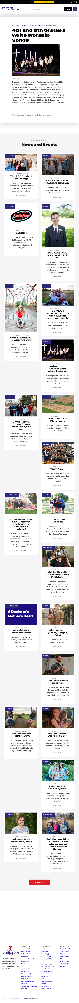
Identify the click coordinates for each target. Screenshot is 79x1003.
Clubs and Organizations (29, 986)
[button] (61, 2)
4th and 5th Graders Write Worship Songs (44, 25)
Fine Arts (24, 988)
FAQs (23, 964)
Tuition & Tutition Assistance (26, 955)
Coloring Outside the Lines (31, 998)
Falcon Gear (44, 976)
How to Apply (25, 951)
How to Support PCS (47, 966)
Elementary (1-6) (46, 954)
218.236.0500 (22, 2)
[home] (11, 9)
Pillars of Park (64, 959)
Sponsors (44, 986)
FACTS (30, 2)
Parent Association (47, 971)
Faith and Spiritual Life (28, 981)
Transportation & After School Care (28, 960)
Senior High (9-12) (46, 959)
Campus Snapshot (65, 949)
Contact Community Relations (47, 982)
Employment (64, 964)
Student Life (25, 971)
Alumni (43, 978)
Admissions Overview (28, 949)
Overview (44, 949)
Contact (62, 966)
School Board (64, 954)
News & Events (64, 961)
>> (30, 25)
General (26, 25)
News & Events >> (17, 25)
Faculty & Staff (64, 951)
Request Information (44, 2)
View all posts (39, 882)
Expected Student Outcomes (27, 977)
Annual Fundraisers (47, 969)
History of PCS (64, 956)
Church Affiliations (46, 988)
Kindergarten (45, 951)
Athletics (24, 983)
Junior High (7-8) (46, 956)
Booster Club (45, 974)
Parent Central (26, 974)
